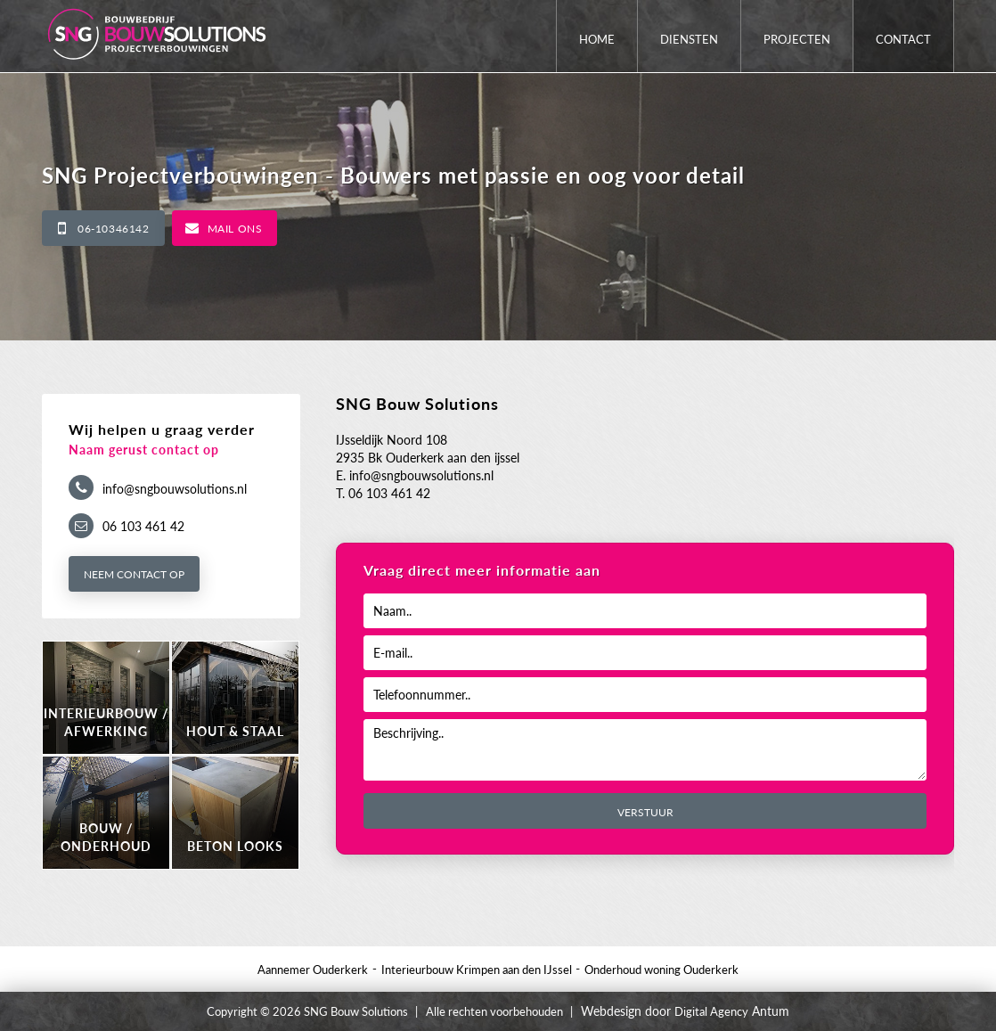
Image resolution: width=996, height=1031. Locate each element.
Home (597, 39)
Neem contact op (134, 574)
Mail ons (235, 228)
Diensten (689, 39)
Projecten (796, 39)
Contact (903, 39)
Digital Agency (711, 1011)
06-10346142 (114, 228)
